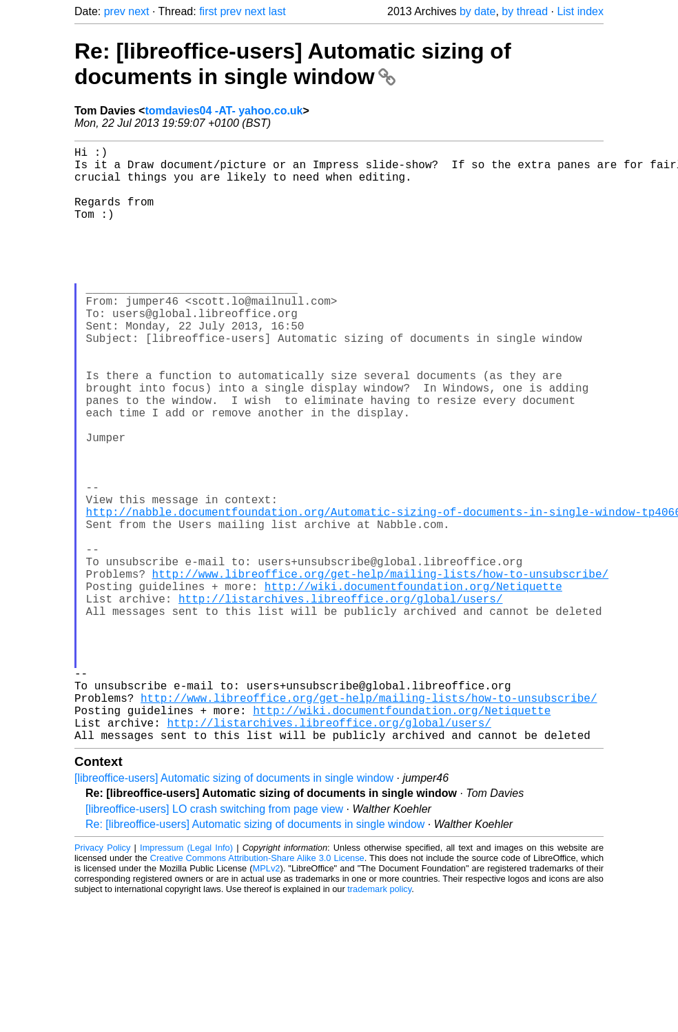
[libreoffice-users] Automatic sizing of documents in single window (233, 910)
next (138, 11)
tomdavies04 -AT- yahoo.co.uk (223, 111)
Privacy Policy (102, 980)
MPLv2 (266, 1000)
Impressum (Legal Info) (186, 980)
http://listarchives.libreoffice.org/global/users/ (340, 700)
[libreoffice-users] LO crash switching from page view (214, 941)
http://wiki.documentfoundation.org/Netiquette (413, 685)
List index (580, 11)
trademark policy (379, 1021)
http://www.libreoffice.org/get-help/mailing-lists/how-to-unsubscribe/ (380, 670)
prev (114, 11)
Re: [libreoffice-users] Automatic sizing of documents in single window (292, 64)
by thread (525, 11)
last (277, 11)
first (208, 11)
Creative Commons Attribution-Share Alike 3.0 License (257, 990)
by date (477, 11)
